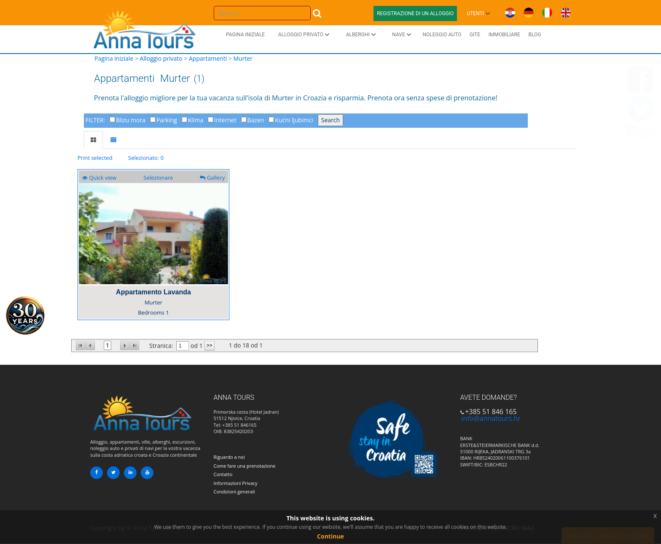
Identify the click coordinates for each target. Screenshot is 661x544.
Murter (242, 58)
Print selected (95, 158)
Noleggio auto (441, 35)
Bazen (255, 120)
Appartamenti (208, 58)
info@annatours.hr (490, 418)
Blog (534, 35)
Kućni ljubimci (294, 120)
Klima (195, 120)
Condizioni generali (234, 491)
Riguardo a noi (229, 457)
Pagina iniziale (245, 35)
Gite (475, 35)
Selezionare (158, 177)
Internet (225, 120)
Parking (166, 120)
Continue (330, 536)
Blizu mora (130, 120)
